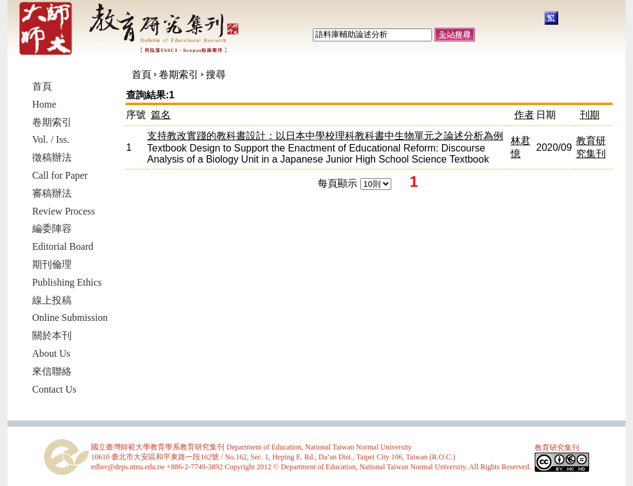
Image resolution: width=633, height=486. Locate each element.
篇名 (161, 114)
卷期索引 (178, 74)
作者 (524, 114)
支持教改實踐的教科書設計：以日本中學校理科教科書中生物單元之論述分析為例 (325, 135)
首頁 (141, 74)
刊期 (590, 114)
